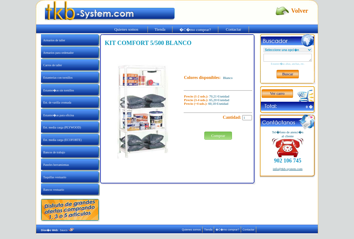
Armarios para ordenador (57, 52)
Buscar (287, 74)
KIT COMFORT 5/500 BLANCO (148, 42)
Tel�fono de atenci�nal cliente (288, 134)
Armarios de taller (53, 40)
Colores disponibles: (202, 77)
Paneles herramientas (55, 164)
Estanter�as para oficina (57, 115)
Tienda (160, 29)
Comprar (218, 135)
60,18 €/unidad (218, 103)
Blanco (228, 78)
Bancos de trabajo (53, 152)
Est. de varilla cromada (56, 102)
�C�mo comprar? (195, 29)
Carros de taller (51, 65)
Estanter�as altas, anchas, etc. (288, 63)
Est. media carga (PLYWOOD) (61, 127)
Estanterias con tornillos (57, 77)
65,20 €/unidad (219, 100)
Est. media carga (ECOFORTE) (61, 140)
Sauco (67, 230)
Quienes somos (126, 29)
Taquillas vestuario (53, 177)
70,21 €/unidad (219, 96)
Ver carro (277, 93)
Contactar (233, 29)
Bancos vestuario (52, 189)
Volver (299, 10)
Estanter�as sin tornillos (57, 90)
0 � (309, 106)
